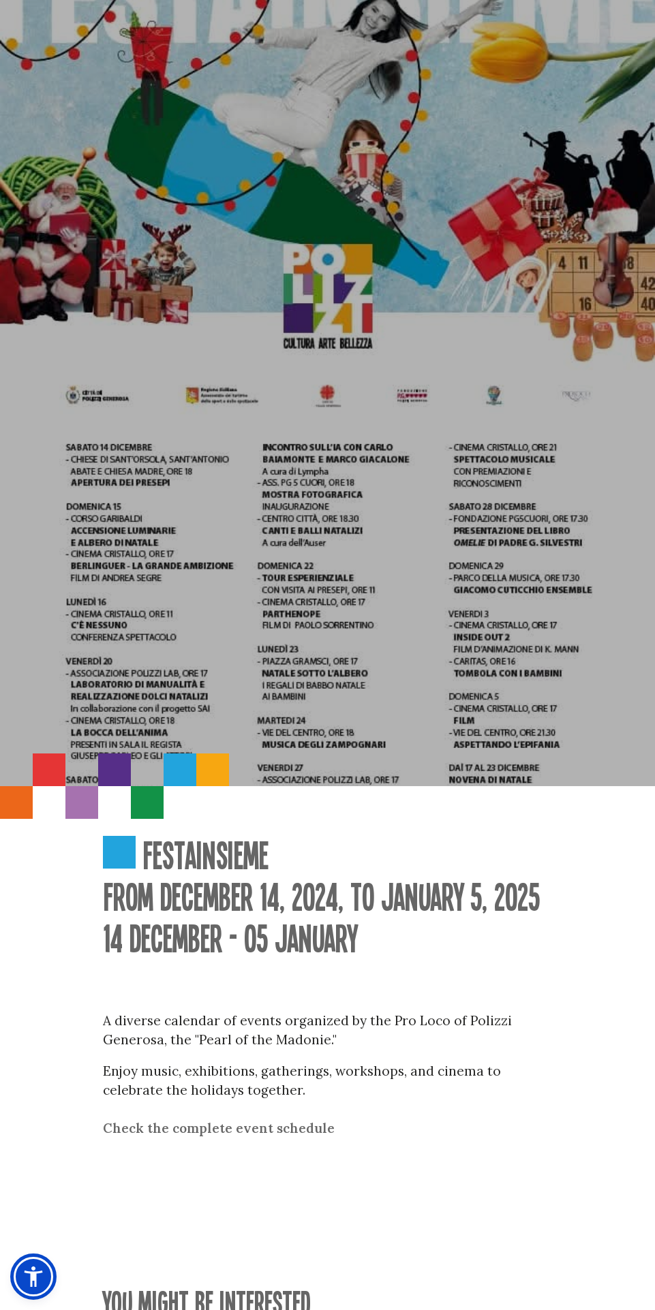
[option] (327, 393)
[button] (33, 1276)
